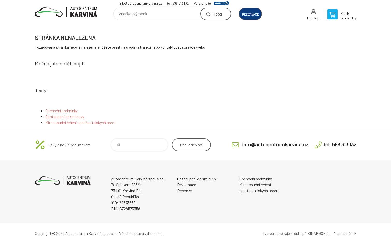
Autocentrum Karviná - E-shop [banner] (66, 12)
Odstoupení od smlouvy (64, 116)
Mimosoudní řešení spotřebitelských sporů (80, 122)
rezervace (250, 14)
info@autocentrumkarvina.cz (140, 3)
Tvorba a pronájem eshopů (284, 233)
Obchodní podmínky (61, 110)
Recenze (184, 190)
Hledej (217, 13)
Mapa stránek (344, 233)
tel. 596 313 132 (178, 3)
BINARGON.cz (318, 233)
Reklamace (186, 184)
